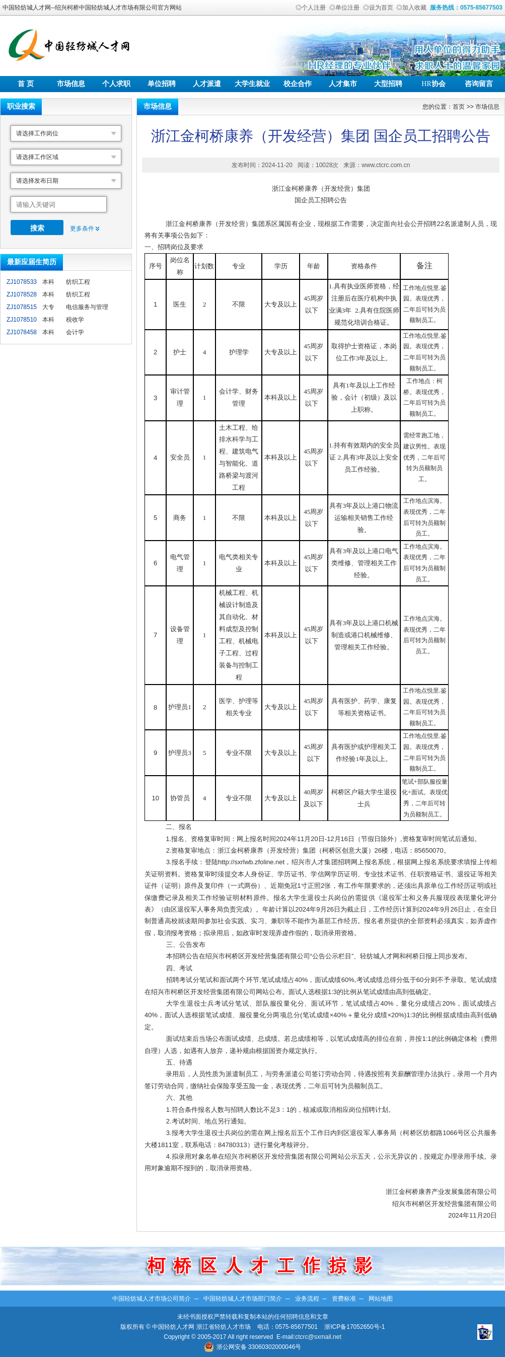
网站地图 (381, 1298)
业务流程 (307, 1298)
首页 (459, 106)
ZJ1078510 (22, 319)
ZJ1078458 (22, 332)
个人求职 (116, 84)
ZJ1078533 (22, 281)
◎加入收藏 (411, 7)
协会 (433, 84)
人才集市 (343, 84)
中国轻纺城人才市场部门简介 (242, 1298)
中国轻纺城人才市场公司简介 (151, 1298)
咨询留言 (479, 84)
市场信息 (71, 84)
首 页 (26, 84)
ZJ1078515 (22, 307)
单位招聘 (162, 84)
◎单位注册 (344, 7)
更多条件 (82, 228)
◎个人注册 (311, 7)
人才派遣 (207, 84)
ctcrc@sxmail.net (318, 1336)
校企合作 (297, 84)
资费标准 (344, 1298)
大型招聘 (388, 84)
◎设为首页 (378, 7)
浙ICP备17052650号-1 (354, 1326)
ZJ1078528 (22, 294)
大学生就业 (252, 84)
